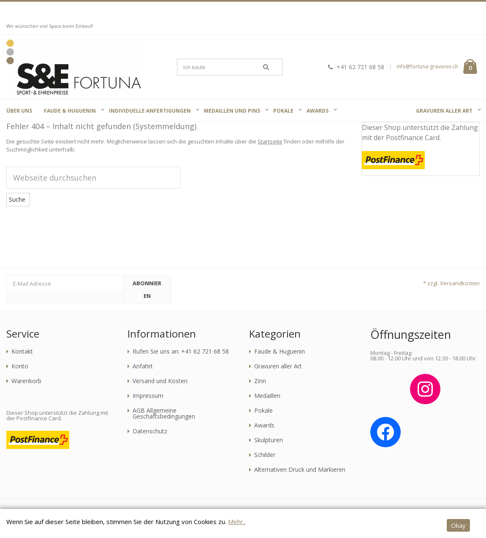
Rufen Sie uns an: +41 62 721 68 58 (181, 351)
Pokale (263, 411)
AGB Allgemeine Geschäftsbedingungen (164, 413)
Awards (264, 425)
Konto (19, 366)
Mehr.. (237, 521)
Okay (458, 525)
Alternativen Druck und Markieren (299, 470)
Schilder (264, 455)
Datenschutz (150, 431)
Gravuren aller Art (278, 366)
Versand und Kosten (160, 381)
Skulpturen (268, 440)
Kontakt (22, 351)
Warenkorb (26, 381)
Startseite (270, 141)
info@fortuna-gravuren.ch (427, 66)
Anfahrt (143, 366)
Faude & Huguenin (279, 351)
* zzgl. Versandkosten (451, 283)
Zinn (260, 381)
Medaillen (267, 396)
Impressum (148, 396)
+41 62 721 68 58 (355, 67)
